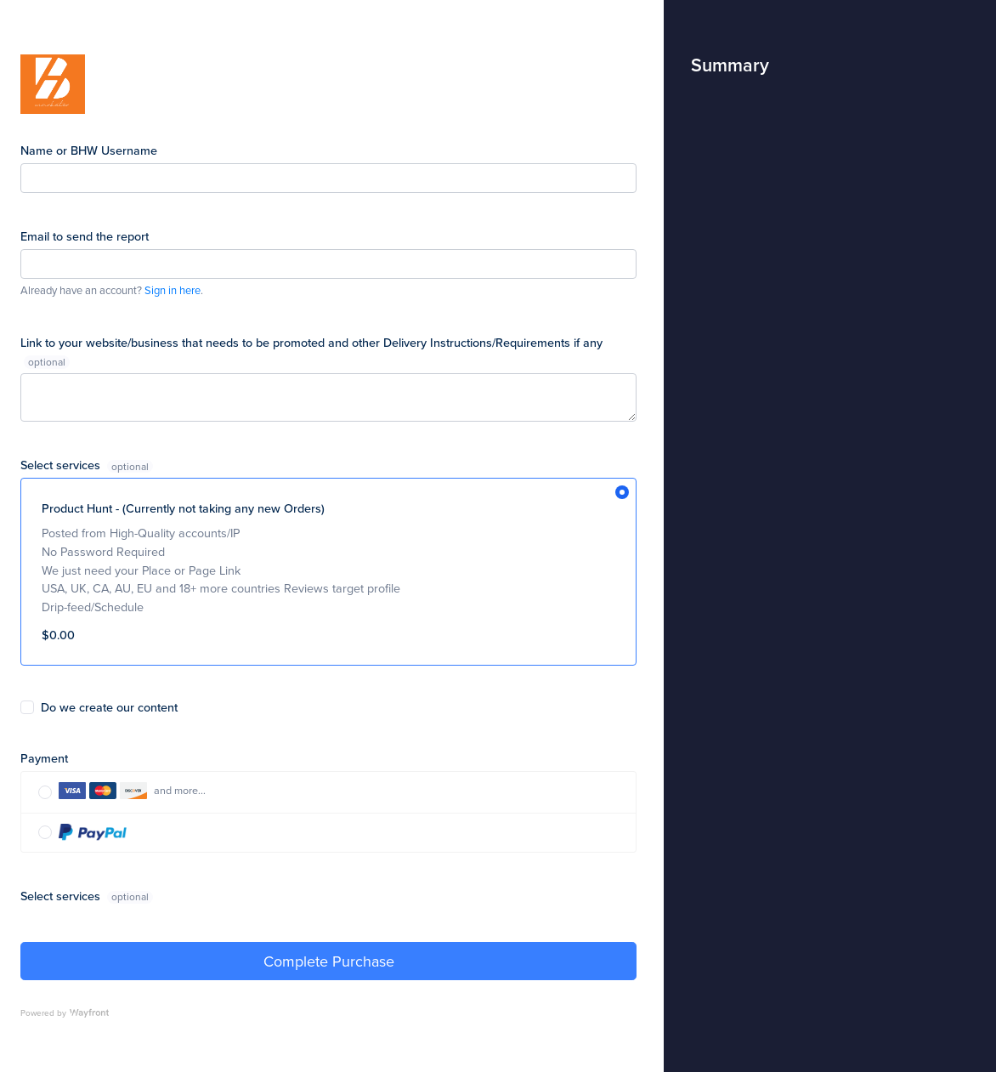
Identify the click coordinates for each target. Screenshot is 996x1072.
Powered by (64, 1012)
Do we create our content (109, 707)
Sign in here (172, 290)
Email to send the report (84, 236)
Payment (44, 758)
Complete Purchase (328, 961)
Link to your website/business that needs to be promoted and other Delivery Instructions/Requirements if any (311, 342)
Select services (62, 465)
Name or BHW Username (88, 150)
